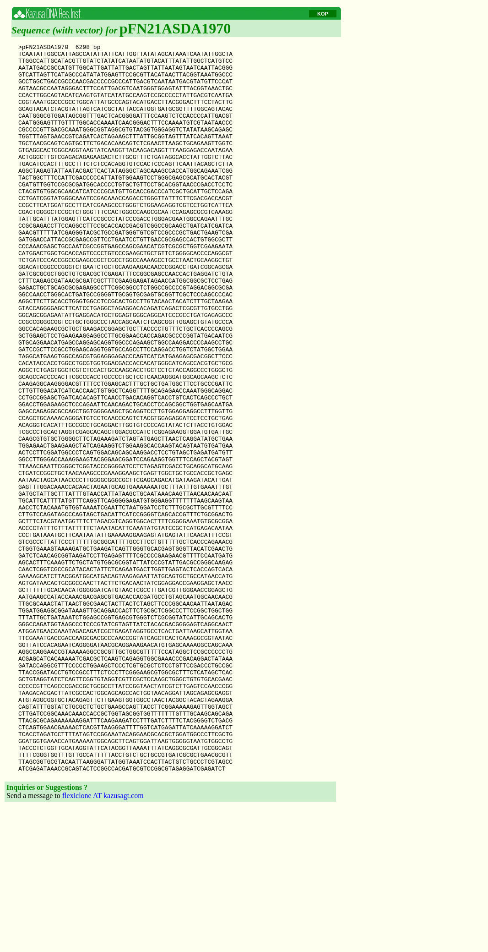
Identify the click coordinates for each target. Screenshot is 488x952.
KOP (322, 13)
